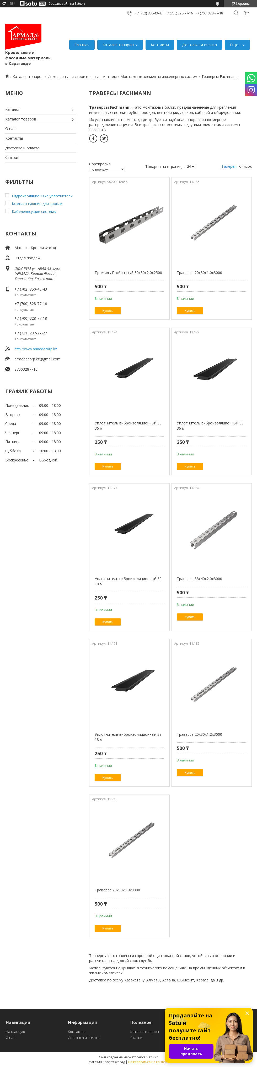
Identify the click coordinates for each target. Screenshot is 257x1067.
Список (245, 166)
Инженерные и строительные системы (82, 76)
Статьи (11, 157)
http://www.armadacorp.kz (35, 348)
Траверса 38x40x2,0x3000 (199, 578)
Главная (81, 44)
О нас (10, 128)
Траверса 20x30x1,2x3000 (199, 734)
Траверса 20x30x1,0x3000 (199, 272)
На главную (15, 1031)
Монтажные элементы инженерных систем (158, 76)
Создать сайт (59, 4)
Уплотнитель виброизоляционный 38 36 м (210, 426)
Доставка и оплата (199, 44)
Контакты (160, 44)
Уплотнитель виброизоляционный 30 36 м (128, 426)
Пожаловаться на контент (148, 1062)
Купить (108, 311)
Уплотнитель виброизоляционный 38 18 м (128, 737)
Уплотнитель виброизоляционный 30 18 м (128, 581)
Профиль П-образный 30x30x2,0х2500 (128, 272)
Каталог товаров (118, 44)
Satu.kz (152, 1057)
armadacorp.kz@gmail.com (37, 358)
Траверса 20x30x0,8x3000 (117, 889)
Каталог (12, 109)
